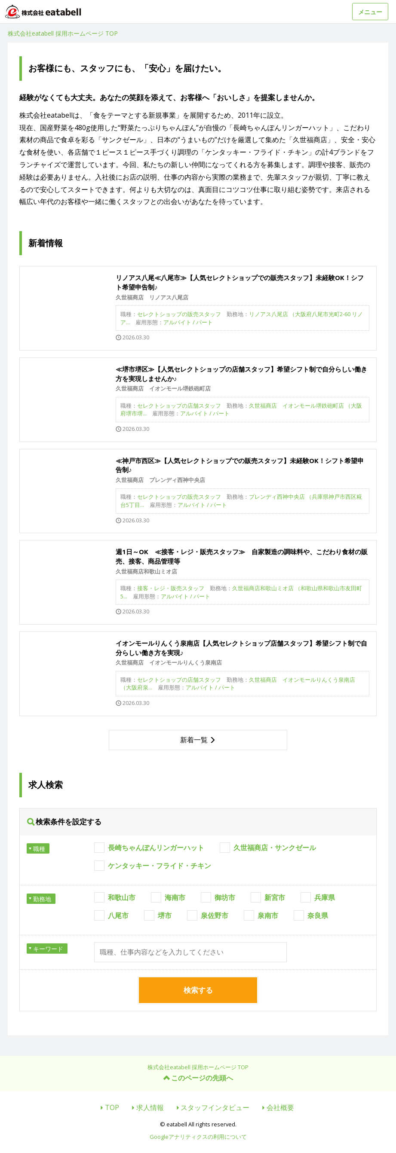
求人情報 (150, 1107)
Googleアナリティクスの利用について (198, 1137)
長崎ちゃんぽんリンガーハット (156, 847)
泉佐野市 (214, 915)
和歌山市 (121, 897)
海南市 (175, 897)
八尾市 (118, 915)
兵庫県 (324, 897)
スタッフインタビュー (215, 1107)
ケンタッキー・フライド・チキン (159, 865)
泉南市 (268, 915)
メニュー (370, 12)
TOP (112, 1107)
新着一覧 (194, 739)
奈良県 (317, 915)
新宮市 (274, 897)
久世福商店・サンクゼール (274, 847)
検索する (198, 990)
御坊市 (225, 897)
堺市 (165, 915)
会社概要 (280, 1107)
